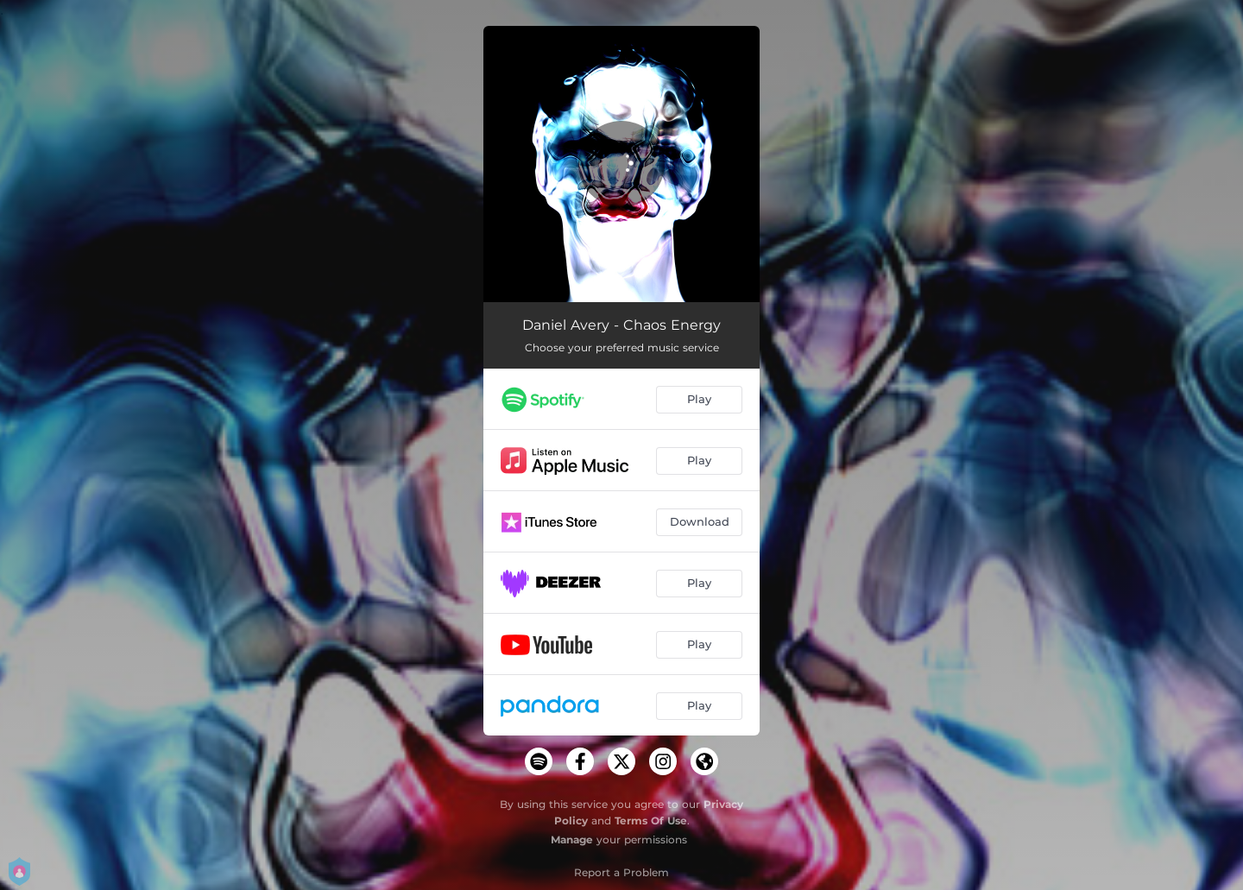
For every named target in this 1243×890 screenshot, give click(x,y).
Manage (572, 839)
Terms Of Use (651, 820)
